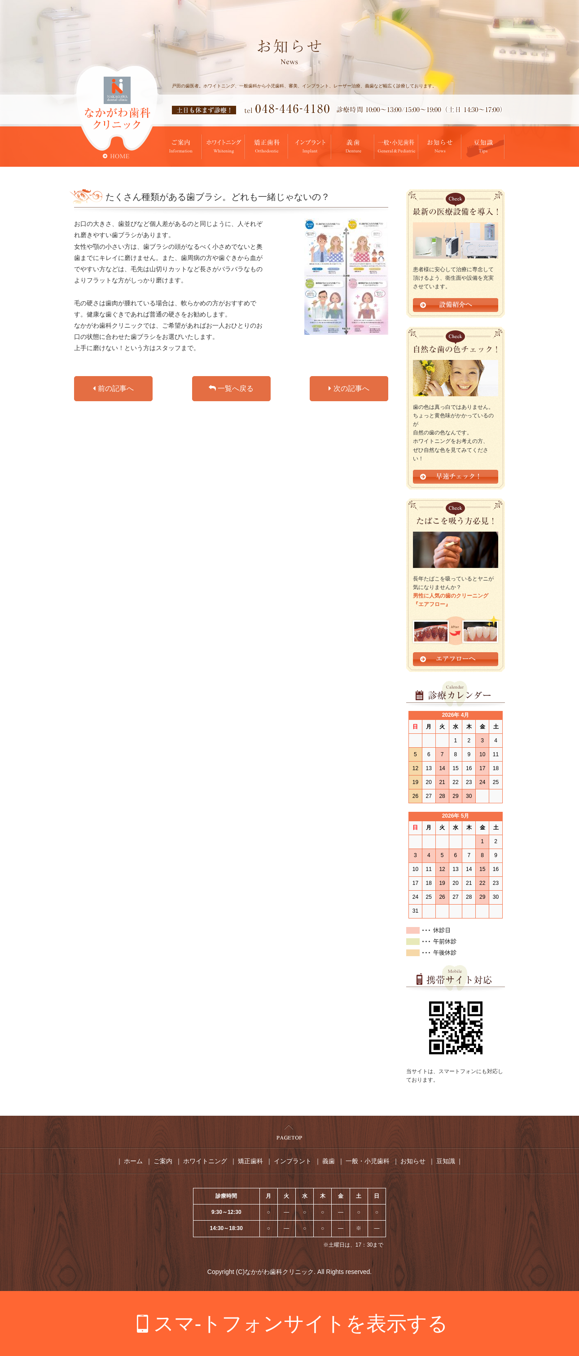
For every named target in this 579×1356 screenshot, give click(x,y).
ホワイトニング (205, 1161)
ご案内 (163, 1161)
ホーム (133, 1161)
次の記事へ (349, 388)
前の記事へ (113, 388)
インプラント (292, 1161)
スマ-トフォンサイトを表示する (301, 1323)
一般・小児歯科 (368, 1161)
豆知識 (445, 1161)
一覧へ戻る (231, 388)
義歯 (328, 1161)
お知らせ (412, 1161)
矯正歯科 (250, 1161)
